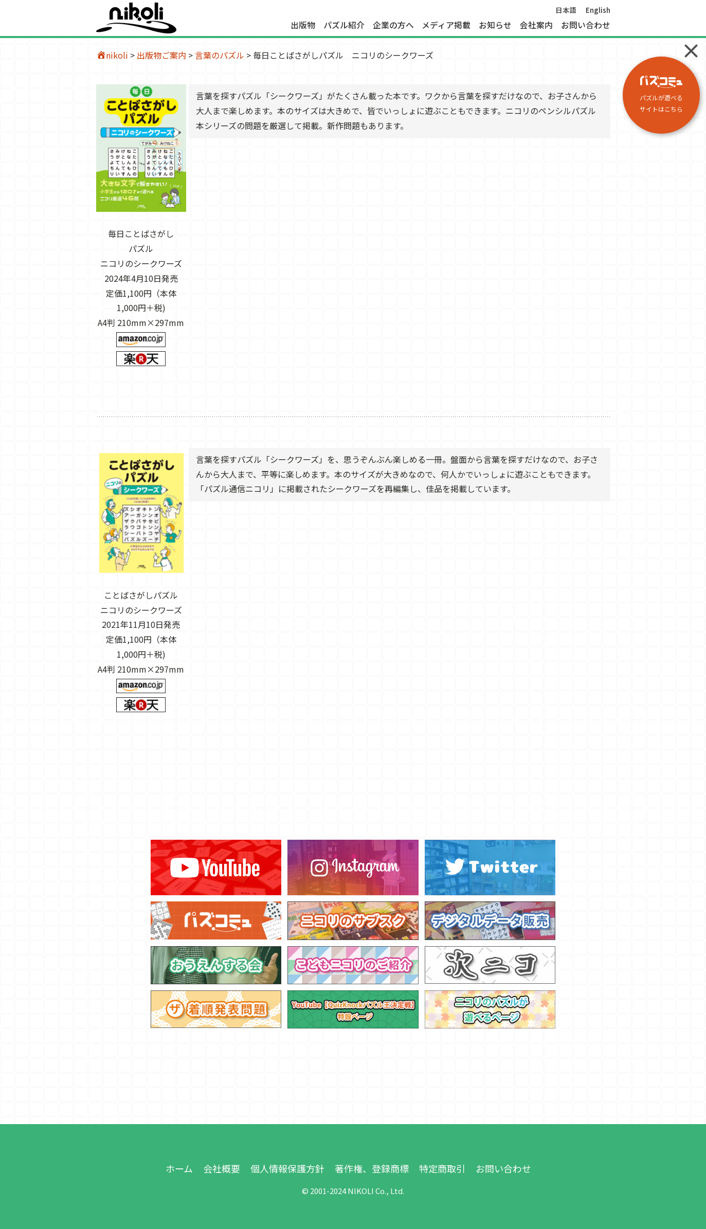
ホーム (179, 1168)
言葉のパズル (219, 55)
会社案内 (536, 25)
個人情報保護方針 (287, 1168)
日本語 (566, 10)
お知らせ (495, 25)
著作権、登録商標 (372, 1168)
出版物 (303, 25)
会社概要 (221, 1168)
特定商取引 (442, 1168)
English (598, 10)
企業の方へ (393, 25)
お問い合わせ (585, 25)
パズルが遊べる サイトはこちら (661, 94)
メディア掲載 (446, 25)
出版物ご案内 (161, 55)
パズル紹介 (344, 25)
